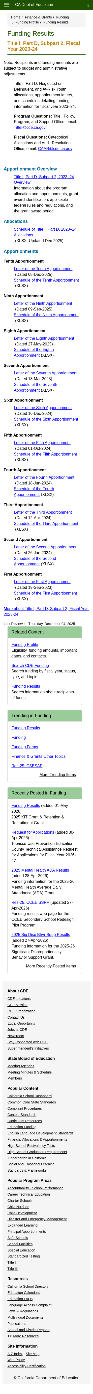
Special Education (21, 1250)
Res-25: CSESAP (26, 766)
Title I (11, 1262)
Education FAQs (19, 1299)
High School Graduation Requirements (37, 1152)
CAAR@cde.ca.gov (55, 149)
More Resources (26, 1336)
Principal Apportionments (26, 1232)
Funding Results (25, 686)
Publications (16, 1324)
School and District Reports (28, 1330)
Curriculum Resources (24, 1121)
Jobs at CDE (17, 1030)
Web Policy (16, 1360)
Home (15, 17)
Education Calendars (23, 1293)
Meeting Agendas (20, 1066)
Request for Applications (32, 832)
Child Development (22, 1213)
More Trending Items (57, 775)
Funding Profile (27, 22)
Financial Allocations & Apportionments (37, 1139)
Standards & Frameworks (27, 1170)
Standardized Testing (23, 1256)
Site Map (32, 1354)
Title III (12, 1269)
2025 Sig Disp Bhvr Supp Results (40, 934)
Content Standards (21, 1115)
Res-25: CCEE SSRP (30, 902)
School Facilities (19, 1244)
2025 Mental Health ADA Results (40, 870)
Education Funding (21, 1127)
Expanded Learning (22, 1225)
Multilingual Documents (25, 1317)
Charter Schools (19, 1201)
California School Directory (28, 1286)
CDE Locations (19, 999)
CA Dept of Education (34, 4)
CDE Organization (21, 1011)
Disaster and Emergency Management (37, 1219)
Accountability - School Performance (35, 1188)
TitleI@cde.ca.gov (30, 127)
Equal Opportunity (21, 1023)
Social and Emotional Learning (31, 1164)
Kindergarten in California (27, 1158)
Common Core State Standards (31, 1102)
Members (14, 1078)
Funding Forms (24, 747)
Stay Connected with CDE (27, 1042)
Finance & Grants (38, 17)
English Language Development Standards (40, 1133)
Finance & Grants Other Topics (38, 756)
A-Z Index (15, 1354)
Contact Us (16, 1017)
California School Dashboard (29, 1096)
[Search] (88, 5)
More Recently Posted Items (51, 966)
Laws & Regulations (22, 1311)
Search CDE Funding (30, 665)
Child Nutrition (18, 1207)
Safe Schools (17, 1238)
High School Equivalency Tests (31, 1146)
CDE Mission (17, 1005)
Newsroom (15, 1036)
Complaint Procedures (24, 1108)
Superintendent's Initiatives (28, 1048)
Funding (62, 17)
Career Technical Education (28, 1194)
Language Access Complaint (29, 1305)
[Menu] (6, 4)
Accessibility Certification (26, 1366)
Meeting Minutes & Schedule (29, 1072)
